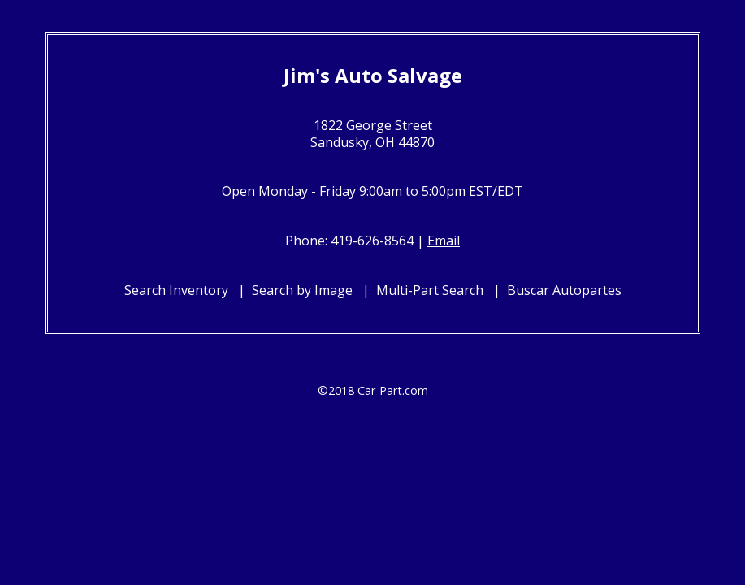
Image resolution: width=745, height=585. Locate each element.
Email (443, 240)
